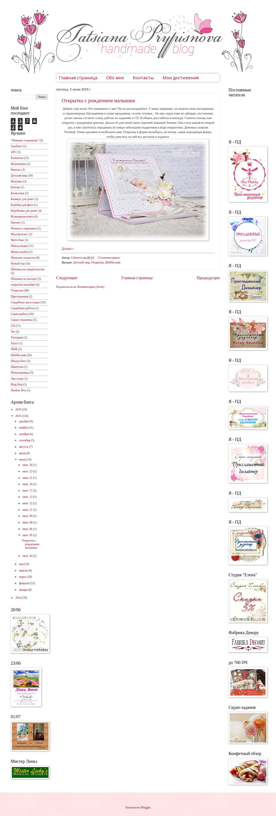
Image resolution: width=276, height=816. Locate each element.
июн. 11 (27, 509)
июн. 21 (27, 477)
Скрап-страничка (21, 319)
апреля (23, 570)
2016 (18, 409)
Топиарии (17, 337)
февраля (24, 583)
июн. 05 (27, 535)
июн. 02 (27, 556)
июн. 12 (27, 503)
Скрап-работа (19, 314)
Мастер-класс (19, 234)
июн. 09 (27, 516)
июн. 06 (27, 529)
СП (13, 325)
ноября (23, 427)
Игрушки (16, 181)
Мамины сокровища (23, 228)
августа (24, 446)
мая (21, 564)
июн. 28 (27, 465)
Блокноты (17, 158)
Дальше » (68, 248)
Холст (14, 343)
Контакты (143, 78)
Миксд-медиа (19, 245)
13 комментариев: (109, 257)
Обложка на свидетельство (28, 269)
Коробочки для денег (24, 210)
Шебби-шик (113, 262)
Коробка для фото (22, 205)
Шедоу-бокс (18, 361)
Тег (13, 331)
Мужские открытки (23, 257)
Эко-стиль (17, 378)
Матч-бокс (17, 240)
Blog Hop (16, 384)
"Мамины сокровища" (25, 140)
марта (23, 576)
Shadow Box (18, 390)
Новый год (17, 263)
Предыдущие (208, 278)
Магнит (15, 222)
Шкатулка (17, 366)
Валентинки (18, 164)
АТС (13, 152)
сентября (25, 440)
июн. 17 (27, 490)
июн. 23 (27, 471)
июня (23, 459)
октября (24, 434)
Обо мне (115, 78)
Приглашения (19, 296)
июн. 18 (27, 484)
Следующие (66, 278)
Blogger (145, 807)
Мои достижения (181, 78)
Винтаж (16, 169)
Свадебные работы (22, 308)
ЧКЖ (14, 349)
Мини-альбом (19, 252)
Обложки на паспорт (24, 278)
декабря (24, 421)
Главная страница (78, 78)
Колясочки (17, 193)
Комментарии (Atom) (90, 286)
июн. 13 (27, 496)
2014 (18, 597)
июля (22, 453)
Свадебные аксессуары (25, 302)
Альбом (16, 146)
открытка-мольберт (23, 284)
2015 (18, 416)
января (23, 589)
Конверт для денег (22, 199)
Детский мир (81, 262)
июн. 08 (27, 522)
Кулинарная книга (22, 216)
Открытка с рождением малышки (98, 100)
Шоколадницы (20, 372)
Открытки (97, 262)
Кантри (15, 187)
